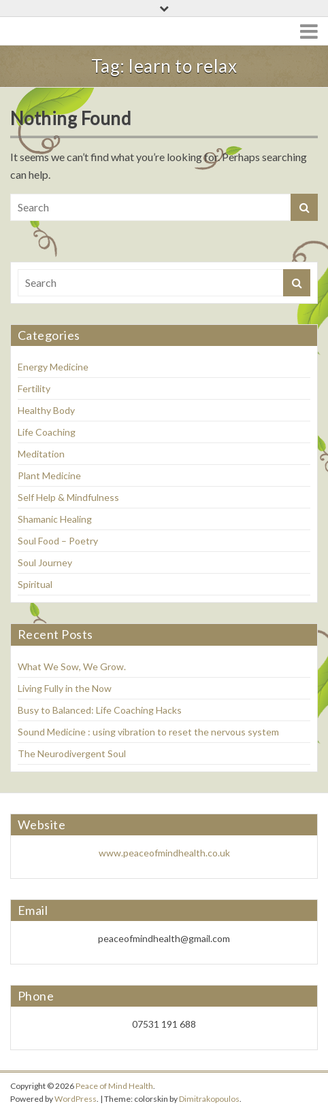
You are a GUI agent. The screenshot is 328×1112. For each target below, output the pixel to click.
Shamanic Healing (55, 519)
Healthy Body (46, 410)
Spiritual (35, 584)
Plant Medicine (49, 475)
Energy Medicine (53, 366)
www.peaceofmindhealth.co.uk (164, 852)
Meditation (41, 453)
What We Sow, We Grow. (72, 666)
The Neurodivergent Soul (72, 753)
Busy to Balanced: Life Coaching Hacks (101, 710)
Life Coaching (47, 432)
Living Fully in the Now (65, 688)
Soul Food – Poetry (58, 540)
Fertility (34, 388)
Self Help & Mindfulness (68, 497)
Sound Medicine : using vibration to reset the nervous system (148, 731)
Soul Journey (45, 562)
